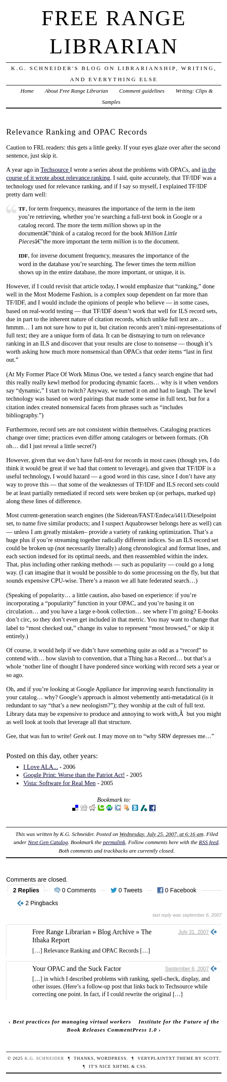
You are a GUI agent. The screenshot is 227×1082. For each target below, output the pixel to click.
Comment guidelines (142, 91)
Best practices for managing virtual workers (71, 1021)
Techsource (55, 169)
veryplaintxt (156, 1058)
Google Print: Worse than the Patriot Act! (74, 774)
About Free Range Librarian (76, 91)
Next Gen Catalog (48, 842)
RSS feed (208, 842)
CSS (141, 1066)
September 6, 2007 (187, 969)
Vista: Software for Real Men (59, 783)
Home (27, 91)
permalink (114, 842)
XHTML (121, 1066)
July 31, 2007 (193, 932)
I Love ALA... (40, 766)
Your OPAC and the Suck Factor (76, 968)
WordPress (111, 1058)
